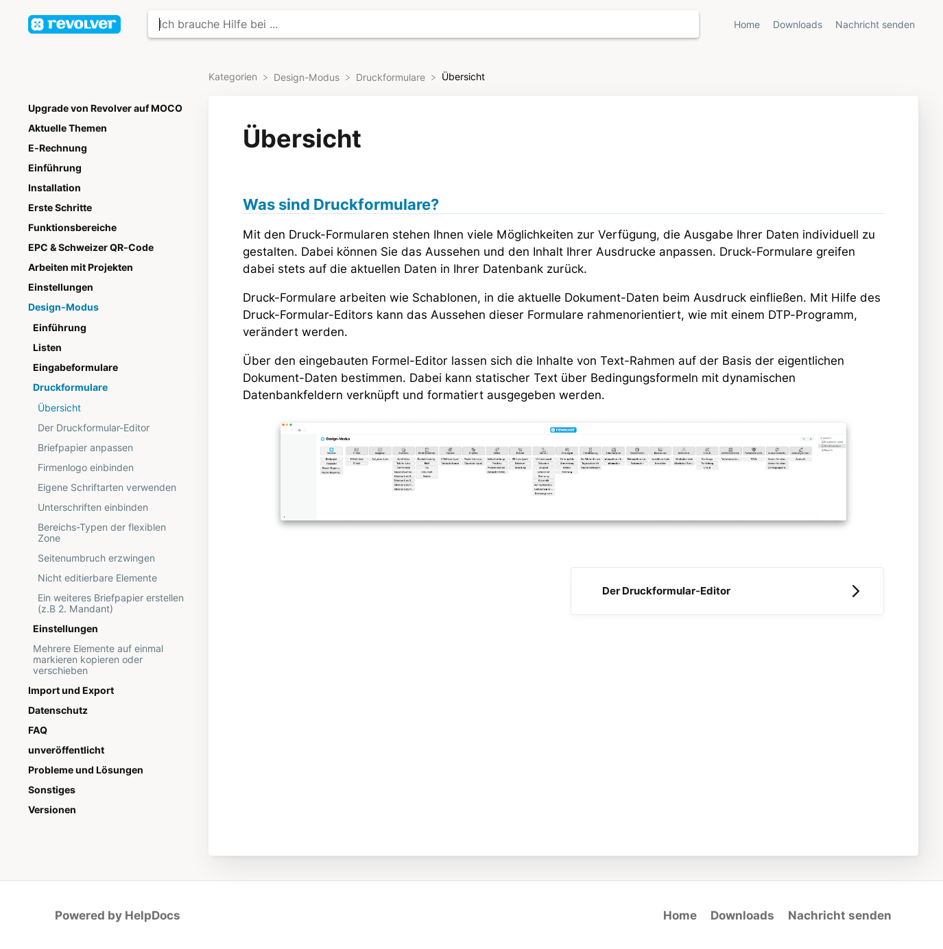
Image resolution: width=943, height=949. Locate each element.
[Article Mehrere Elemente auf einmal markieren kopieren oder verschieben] (109, 659)
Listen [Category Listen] (47, 347)
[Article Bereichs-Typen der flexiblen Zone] (109, 532)
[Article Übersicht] (109, 408)
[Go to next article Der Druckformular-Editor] (728, 591)
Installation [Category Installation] (54, 187)
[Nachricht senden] (875, 24)
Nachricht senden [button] (875, 24)
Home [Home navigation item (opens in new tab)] (748, 24)
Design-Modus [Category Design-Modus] (63, 307)
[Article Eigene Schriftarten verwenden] (109, 487)
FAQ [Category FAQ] (37, 730)
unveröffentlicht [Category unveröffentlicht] (66, 750)
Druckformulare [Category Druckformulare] (70, 387)
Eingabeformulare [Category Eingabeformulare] (75, 367)
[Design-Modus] (308, 76)
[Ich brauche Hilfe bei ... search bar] (423, 24)
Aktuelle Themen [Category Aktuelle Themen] (67, 128)
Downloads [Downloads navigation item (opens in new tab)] (799, 24)
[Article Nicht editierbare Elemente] (109, 578)
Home (680, 915)
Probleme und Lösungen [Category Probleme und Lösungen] (85, 770)
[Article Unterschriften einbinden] (109, 507)
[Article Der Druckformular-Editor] (109, 427)
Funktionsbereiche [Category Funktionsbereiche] (72, 227)
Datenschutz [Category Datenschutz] (58, 710)
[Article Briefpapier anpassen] (109, 447)
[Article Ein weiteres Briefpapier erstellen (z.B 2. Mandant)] (109, 603)
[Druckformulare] (392, 76)
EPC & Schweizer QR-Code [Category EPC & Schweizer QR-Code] (91, 247)
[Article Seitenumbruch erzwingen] (109, 558)
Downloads (742, 915)
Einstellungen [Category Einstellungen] (60, 287)
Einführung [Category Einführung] (55, 168)
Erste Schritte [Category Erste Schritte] (60, 207)
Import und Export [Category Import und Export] (71, 690)
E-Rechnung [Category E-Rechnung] (57, 148)
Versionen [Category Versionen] (52, 809)
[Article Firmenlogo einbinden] (109, 467)
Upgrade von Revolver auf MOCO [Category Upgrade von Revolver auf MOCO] (105, 108)
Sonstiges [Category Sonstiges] (51, 789)
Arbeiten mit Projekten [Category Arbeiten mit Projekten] (80, 267)
